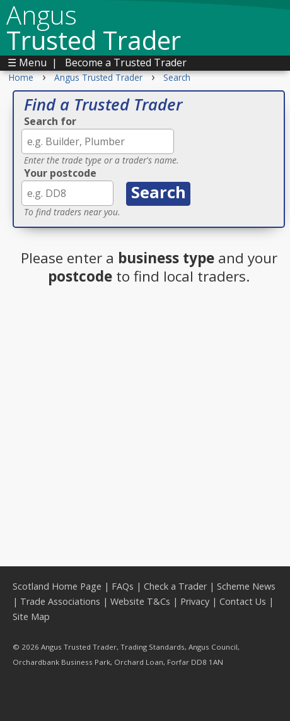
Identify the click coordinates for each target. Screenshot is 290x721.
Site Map (31, 617)
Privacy (194, 601)
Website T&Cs (140, 601)
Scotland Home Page (57, 586)
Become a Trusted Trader (126, 62)
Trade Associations (60, 601)
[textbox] (97, 141)
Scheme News (246, 586)
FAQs (123, 586)
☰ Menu (27, 62)
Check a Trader (175, 586)
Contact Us (242, 601)
